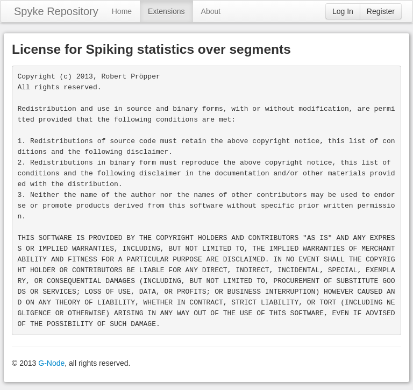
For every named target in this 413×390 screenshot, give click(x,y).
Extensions (166, 11)
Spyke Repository (56, 11)
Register (381, 11)
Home (122, 11)
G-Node (51, 363)
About (211, 11)
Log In (342, 11)
